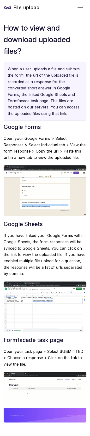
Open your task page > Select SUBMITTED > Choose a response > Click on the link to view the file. (43, 358)
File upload (26, 7)
